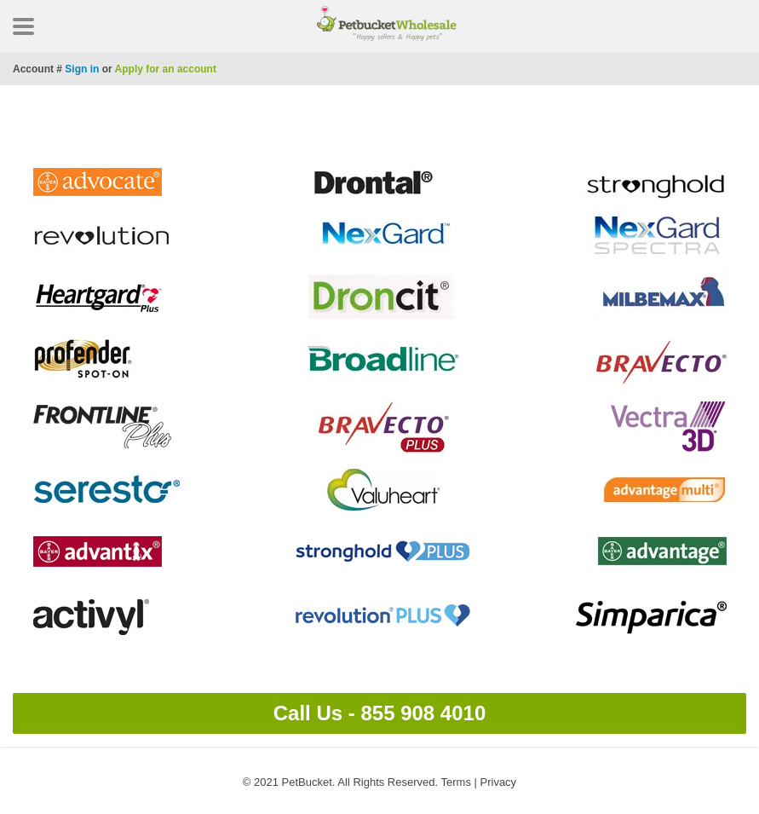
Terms (456, 782)
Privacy (498, 782)
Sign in (82, 69)
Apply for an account (165, 69)
